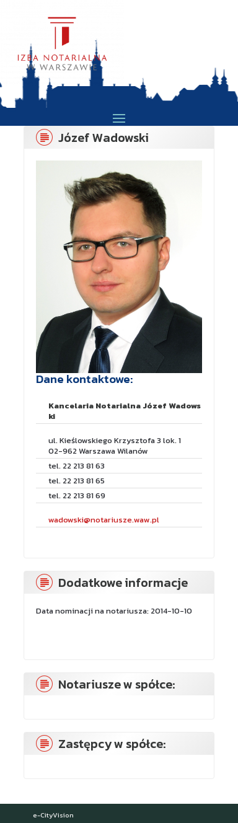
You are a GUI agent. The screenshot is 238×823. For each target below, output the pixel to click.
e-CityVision (53, 815)
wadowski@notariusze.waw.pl (103, 520)
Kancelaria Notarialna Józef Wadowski (124, 411)
